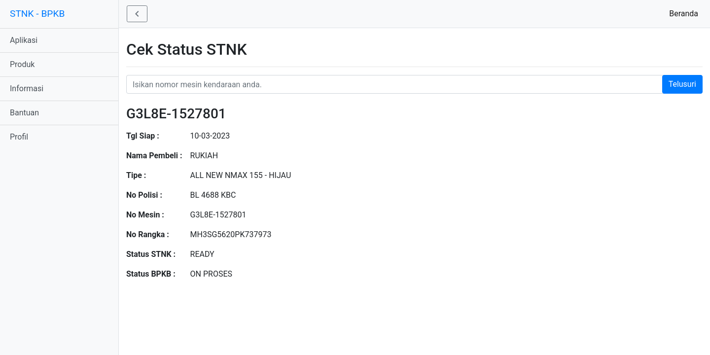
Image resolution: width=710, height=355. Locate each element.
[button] (137, 13)
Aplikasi (23, 40)
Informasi (26, 88)
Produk (22, 64)
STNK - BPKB (37, 13)
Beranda (685, 13)
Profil (19, 137)
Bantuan (24, 112)
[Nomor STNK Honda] (414, 84)
